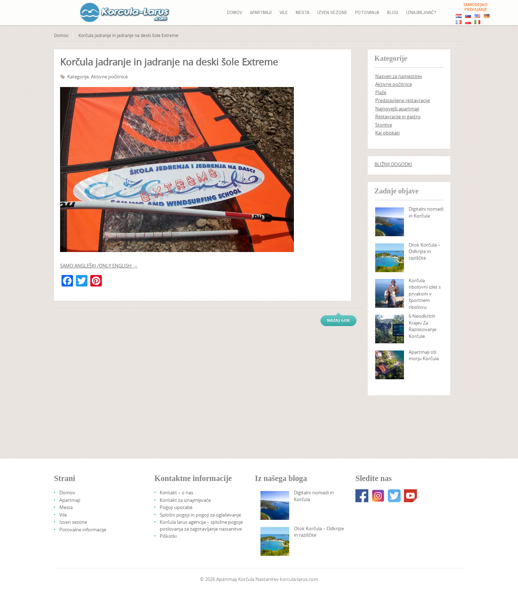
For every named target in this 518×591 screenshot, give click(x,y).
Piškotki (168, 536)
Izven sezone (332, 12)
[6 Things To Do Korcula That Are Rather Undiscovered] (389, 329)
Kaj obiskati (387, 132)
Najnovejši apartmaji (397, 108)
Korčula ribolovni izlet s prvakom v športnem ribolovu (425, 293)
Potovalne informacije (82, 529)
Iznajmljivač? (421, 12)
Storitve (383, 125)
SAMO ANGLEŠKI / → (98, 265)
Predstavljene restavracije (402, 100)
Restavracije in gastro (398, 116)
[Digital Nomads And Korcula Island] (389, 221)
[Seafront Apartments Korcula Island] (389, 365)
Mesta (302, 12)
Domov (234, 12)
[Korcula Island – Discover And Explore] (389, 257)
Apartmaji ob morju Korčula (424, 355)
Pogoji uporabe (176, 507)
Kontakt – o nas (176, 492)
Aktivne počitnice (109, 76)
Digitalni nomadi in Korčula (426, 212)
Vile (284, 12)
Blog (392, 12)
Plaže (380, 92)
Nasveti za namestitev (398, 76)
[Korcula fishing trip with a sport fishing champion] (389, 293)
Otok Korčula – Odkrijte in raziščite (424, 251)
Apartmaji (261, 12)
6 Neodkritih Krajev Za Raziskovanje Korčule (422, 326)
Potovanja (367, 12)
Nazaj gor (338, 320)
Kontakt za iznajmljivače (185, 500)
